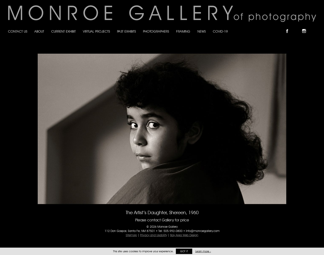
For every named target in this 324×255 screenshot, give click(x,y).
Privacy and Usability (153, 235)
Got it (184, 251)
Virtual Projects (96, 31)
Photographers (156, 31)
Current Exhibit (63, 31)
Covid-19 (220, 31)
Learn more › (203, 251)
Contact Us (17, 31)
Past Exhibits (126, 31)
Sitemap (131, 235)
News (201, 31)
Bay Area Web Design (184, 235)
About (39, 31)
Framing (183, 31)
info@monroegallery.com (203, 231)
